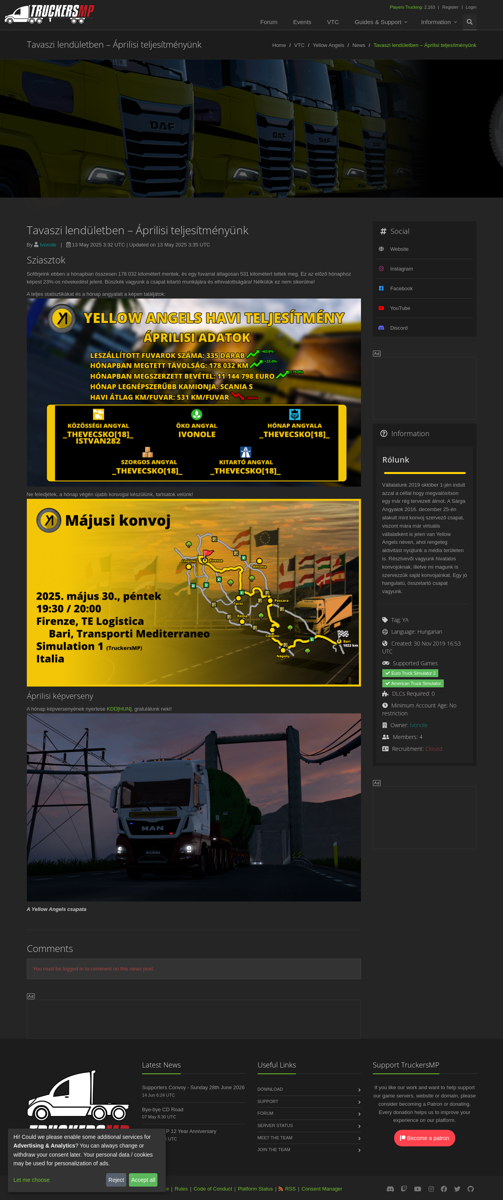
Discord (399, 328)
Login (471, 7)
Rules (181, 1189)
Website (399, 249)
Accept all (143, 1180)
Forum (268, 22)
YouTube (400, 308)
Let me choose (31, 1180)
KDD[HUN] (119, 709)
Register (450, 7)
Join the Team (274, 1149)
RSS (290, 1189)
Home (279, 45)
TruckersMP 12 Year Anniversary (179, 1131)
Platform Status (255, 1189)
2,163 (413, 7)
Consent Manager (321, 1189)
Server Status (275, 1125)
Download (270, 1089)
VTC (333, 22)
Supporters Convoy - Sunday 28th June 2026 (193, 1087)
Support (268, 1101)
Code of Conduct (213, 1189)
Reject (116, 1180)
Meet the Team (275, 1137)
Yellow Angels (328, 45)
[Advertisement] (194, 1018)
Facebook (401, 288)
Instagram (401, 269)
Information (436, 22)
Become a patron (424, 1138)
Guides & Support (378, 22)
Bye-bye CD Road (162, 1109)
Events (302, 22)
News (358, 45)
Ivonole (48, 245)
